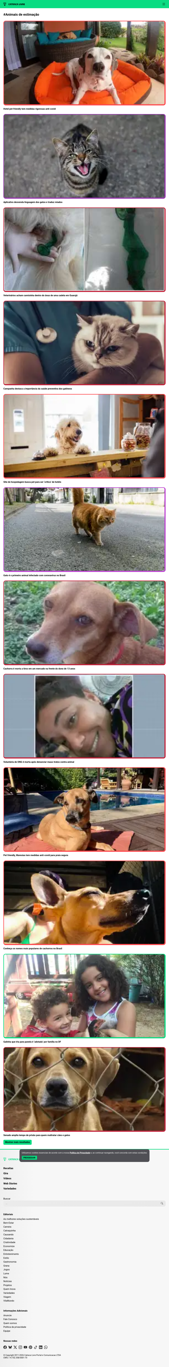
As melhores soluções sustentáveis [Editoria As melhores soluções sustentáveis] (21, 1219)
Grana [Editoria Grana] (6, 1265)
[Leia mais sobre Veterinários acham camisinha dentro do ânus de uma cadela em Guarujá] (84, 252)
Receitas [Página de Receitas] (8, 1168)
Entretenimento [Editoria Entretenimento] (11, 1254)
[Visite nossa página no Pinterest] (30, 1348)
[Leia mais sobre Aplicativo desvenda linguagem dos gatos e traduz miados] (84, 159)
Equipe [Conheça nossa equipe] (6, 1331)
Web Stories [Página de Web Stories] (10, 1183)
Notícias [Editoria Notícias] (7, 1281)
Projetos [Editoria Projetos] (7, 1285)
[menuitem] (84, 1169)
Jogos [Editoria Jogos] (6, 1269)
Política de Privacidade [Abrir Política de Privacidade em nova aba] (80, 1153)
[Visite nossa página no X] (15, 1348)
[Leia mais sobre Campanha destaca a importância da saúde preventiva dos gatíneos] (84, 346)
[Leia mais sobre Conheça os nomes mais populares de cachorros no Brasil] (84, 905)
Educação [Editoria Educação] (8, 1250)
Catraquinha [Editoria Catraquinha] (9, 1230)
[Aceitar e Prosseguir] (29, 1158)
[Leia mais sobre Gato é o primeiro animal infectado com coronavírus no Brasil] (84, 532)
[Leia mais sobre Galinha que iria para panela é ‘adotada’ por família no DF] (84, 999)
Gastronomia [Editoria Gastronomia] (9, 1261)
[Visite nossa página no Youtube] (25, 1348)
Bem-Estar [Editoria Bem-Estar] (8, 1223)
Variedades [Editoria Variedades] (9, 1293)
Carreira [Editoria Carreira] (7, 1226)
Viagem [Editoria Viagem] (7, 1297)
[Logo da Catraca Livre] (14, 4)
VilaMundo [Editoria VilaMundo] (8, 1300)
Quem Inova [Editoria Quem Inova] (9, 1289)
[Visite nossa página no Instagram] (20, 1348)
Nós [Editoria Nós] (5, 1277)
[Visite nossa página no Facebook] (5, 1348)
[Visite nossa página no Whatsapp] (45, 1348)
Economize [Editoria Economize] (9, 1246)
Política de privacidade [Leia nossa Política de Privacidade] (14, 1327)
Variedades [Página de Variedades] (9, 1188)
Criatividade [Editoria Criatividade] (9, 1242)
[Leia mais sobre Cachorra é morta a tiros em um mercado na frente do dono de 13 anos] (84, 625)
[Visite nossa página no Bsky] (10, 1348)
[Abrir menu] (164, 4)
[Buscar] (162, 1203)
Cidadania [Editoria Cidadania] (8, 1238)
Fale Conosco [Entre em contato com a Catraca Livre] (10, 1319)
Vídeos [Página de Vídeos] (7, 1178)
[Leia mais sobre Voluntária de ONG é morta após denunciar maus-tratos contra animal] (84, 719)
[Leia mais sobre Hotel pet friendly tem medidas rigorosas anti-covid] (84, 66)
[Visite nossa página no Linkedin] (40, 1348)
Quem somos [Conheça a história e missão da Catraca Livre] (10, 1323)
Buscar (6, 1198)
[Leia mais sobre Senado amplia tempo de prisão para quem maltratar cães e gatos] (84, 1092)
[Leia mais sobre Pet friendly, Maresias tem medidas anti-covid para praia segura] (84, 812)
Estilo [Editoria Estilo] (6, 1258)
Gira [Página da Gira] (5, 1173)
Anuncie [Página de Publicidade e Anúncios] (7, 1315)
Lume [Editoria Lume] (6, 1273)
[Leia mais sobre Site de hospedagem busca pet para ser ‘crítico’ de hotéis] (84, 439)
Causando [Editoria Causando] (8, 1234)
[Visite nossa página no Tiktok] (35, 1348)
